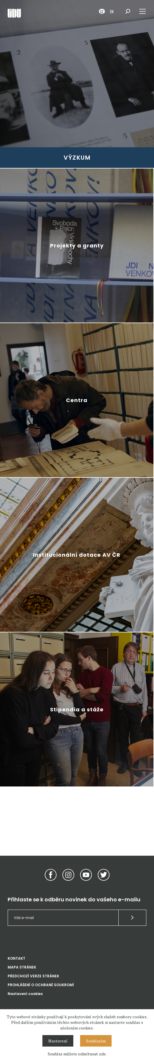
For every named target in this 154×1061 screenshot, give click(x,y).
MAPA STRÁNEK (22, 967)
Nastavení (57, 1041)
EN (111, 11)
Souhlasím (96, 1041)
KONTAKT (16, 958)
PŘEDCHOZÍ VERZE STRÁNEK (33, 976)
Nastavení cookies (25, 993)
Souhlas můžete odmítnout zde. (77, 1054)
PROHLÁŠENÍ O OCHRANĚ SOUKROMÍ (41, 984)
